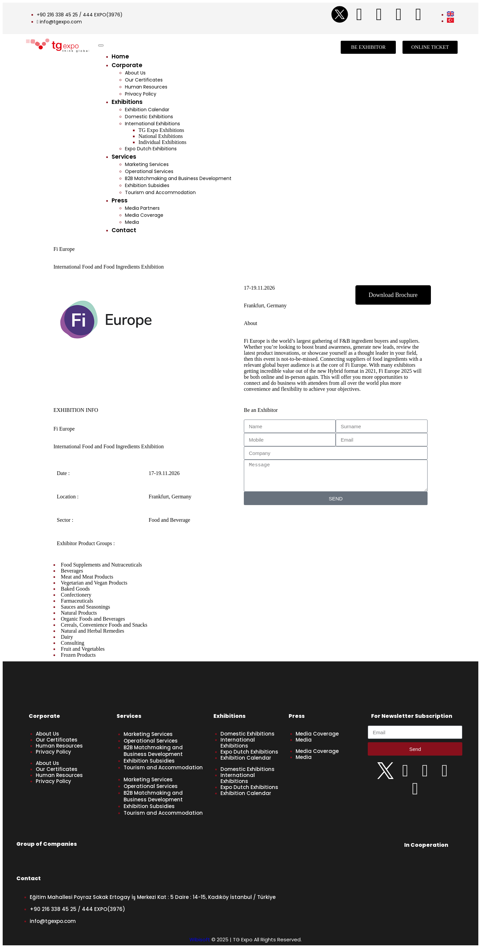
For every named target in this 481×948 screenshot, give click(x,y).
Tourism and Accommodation (160, 192)
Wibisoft (199, 939)
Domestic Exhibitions (149, 116)
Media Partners (142, 208)
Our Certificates (144, 79)
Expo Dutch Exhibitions (151, 148)
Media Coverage (144, 215)
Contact (124, 230)
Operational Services (149, 171)
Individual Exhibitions (162, 142)
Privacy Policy (140, 94)
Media (132, 222)
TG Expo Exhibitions (161, 130)
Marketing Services (147, 164)
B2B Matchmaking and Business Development (178, 178)
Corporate (127, 65)
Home (120, 56)
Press (120, 200)
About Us (135, 72)
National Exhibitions (160, 136)
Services (124, 157)
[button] (393, 295)
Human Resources (146, 87)
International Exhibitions (152, 123)
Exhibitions (127, 102)
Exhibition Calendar (147, 109)
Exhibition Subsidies (147, 185)
